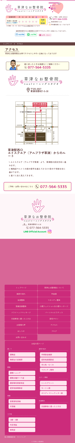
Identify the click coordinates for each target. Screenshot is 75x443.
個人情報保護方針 (9, 437)
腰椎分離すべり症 (17, 378)
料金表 (54, 293)
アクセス (54, 325)
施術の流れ (21, 293)
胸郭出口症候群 (16, 359)
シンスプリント (47, 383)
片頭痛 (12, 406)
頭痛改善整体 (21, 306)
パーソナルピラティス (54, 312)
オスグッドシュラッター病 (52, 393)
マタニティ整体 (54, 300)
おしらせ (21, 331)
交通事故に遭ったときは (21, 318)
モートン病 (45, 388)
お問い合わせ (21, 337)
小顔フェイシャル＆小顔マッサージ (54, 306)
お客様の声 (21, 325)
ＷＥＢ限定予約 (28, 26)
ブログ (54, 331)
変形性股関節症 (16, 388)
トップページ (7, 44)
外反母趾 (13, 424)
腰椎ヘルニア (15, 373)
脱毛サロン (54, 318)
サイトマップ (21, 437)
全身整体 (21, 300)
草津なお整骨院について (54, 287)
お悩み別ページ (37, 343)
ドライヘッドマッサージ (21, 312)
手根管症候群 (46, 354)
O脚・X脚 (14, 419)
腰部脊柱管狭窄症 (17, 383)
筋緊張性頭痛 (15, 401)
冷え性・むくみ (47, 364)
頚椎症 (12, 354)
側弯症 (12, 429)
